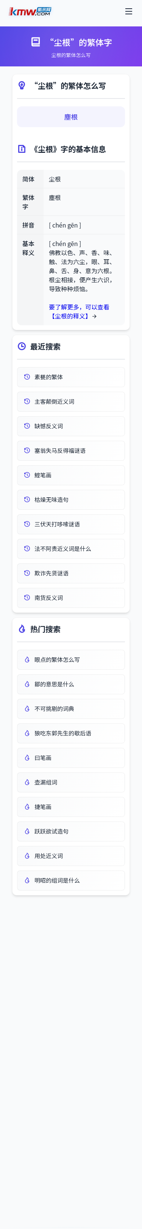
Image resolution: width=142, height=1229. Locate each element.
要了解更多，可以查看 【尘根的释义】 (79, 311)
